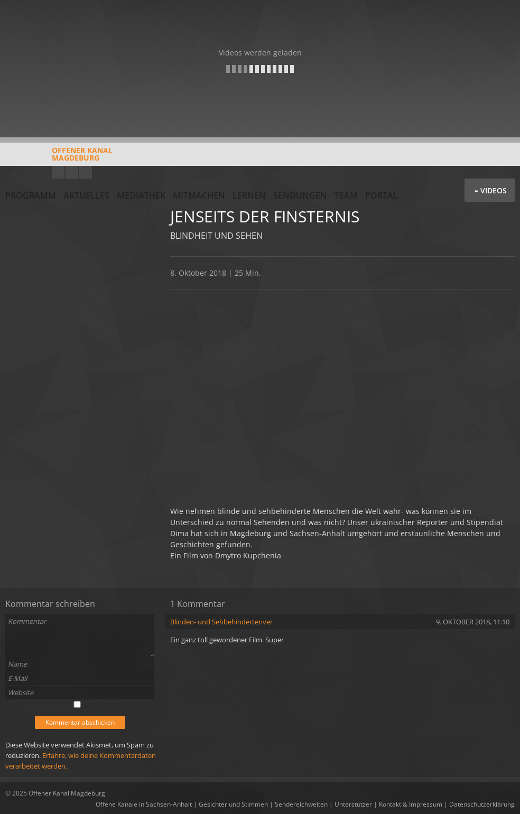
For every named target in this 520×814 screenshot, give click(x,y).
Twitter (85, 172)
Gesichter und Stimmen (233, 804)
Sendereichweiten (301, 804)
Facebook (72, 172)
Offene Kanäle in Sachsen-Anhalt (144, 804)
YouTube (58, 172)
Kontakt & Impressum (410, 804)
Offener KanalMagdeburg (59, 158)
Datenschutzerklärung (482, 804)
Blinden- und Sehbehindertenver (221, 621)
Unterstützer (353, 804)
